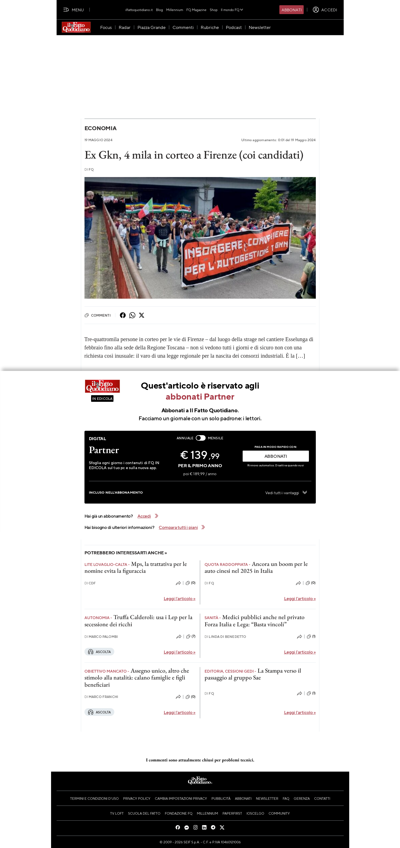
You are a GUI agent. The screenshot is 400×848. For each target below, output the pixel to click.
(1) (311, 636)
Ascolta (99, 651)
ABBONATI (275, 456)
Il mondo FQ (232, 9)
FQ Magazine (196, 9)
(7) (190, 636)
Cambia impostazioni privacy (181, 798)
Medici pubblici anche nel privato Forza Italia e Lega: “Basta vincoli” (254, 620)
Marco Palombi (101, 637)
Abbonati (292, 9)
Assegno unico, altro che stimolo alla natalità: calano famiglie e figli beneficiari (136, 678)
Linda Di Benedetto (225, 637)
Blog (159, 9)
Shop (214, 9)
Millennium (174, 9)
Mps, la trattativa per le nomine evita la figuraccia (135, 567)
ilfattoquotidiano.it (139, 9)
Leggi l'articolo (179, 598)
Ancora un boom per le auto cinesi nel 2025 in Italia (256, 567)
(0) (190, 583)
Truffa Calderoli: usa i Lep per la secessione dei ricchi (138, 620)
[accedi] (325, 9)
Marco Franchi (101, 697)
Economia (100, 128)
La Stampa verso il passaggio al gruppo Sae (253, 674)
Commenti (97, 315)
